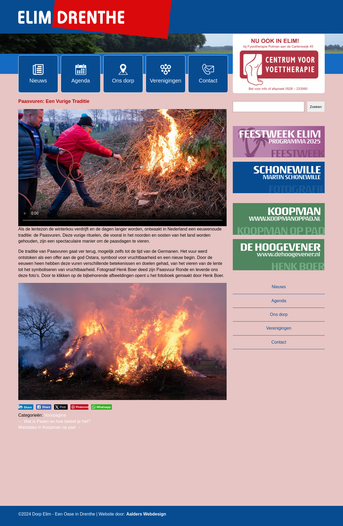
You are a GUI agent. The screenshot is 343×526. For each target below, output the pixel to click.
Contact (278, 342)
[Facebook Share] (44, 407)
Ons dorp (279, 314)
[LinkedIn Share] (25, 407)
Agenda (278, 300)
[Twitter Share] (61, 407)
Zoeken (316, 107)
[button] (279, 63)
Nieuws (279, 286)
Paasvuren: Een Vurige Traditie (53, 101)
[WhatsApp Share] (101, 407)
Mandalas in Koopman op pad (49, 427)
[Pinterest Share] (79, 407)
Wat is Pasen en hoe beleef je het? (54, 421)
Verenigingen (278, 328)
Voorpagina (55, 415)
